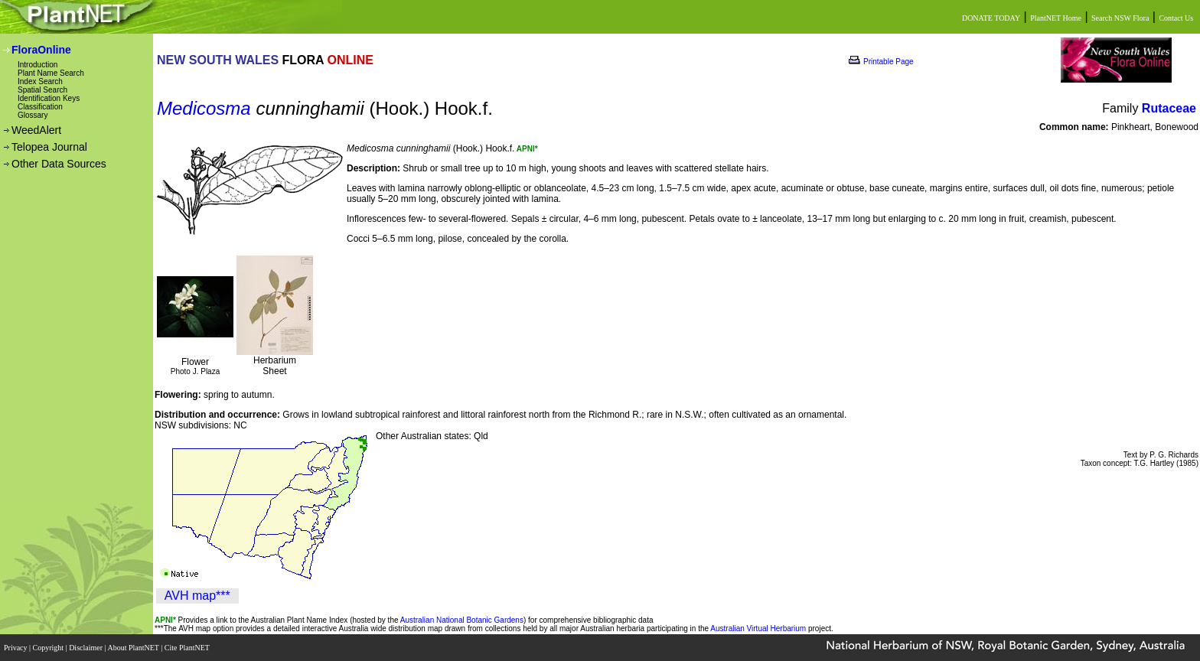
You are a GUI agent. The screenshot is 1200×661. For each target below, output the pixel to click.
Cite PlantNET (188, 647)
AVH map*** (197, 595)
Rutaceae (1169, 108)
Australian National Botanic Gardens (461, 620)
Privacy (16, 647)
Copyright (49, 647)
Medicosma (204, 108)
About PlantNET (134, 647)
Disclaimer (86, 647)
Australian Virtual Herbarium (758, 628)
